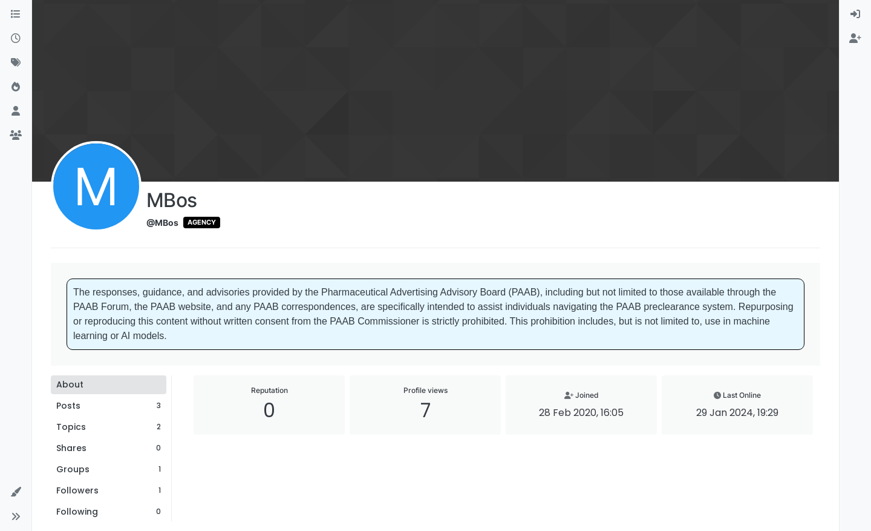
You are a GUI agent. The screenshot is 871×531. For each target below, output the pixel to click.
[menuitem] (855, 14)
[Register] (855, 38)
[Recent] (16, 38)
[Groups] (16, 135)
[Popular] (16, 87)
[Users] (16, 111)
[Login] (855, 14)
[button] (16, 492)
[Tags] (16, 63)
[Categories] (16, 14)
